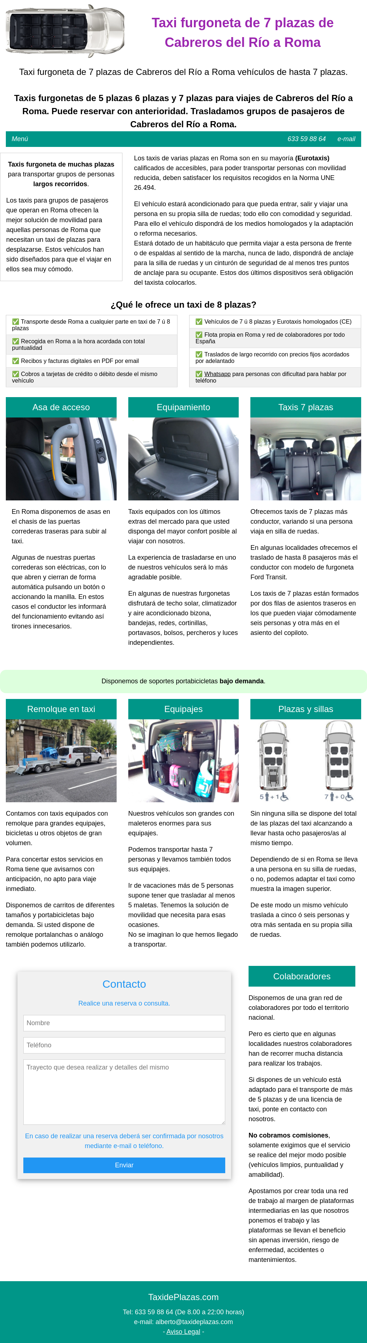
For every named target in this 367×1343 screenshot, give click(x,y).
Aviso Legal (183, 1331)
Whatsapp (217, 374)
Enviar (124, 1165)
